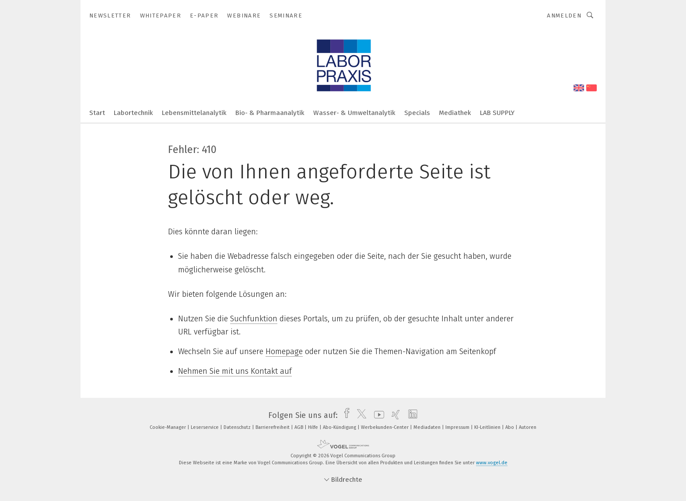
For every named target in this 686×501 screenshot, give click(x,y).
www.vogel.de (492, 463)
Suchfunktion (253, 319)
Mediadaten (427, 427)
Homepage (284, 351)
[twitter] (359, 415)
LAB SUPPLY (497, 113)
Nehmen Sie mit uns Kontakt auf (235, 371)
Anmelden (564, 15)
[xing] (393, 415)
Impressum (458, 427)
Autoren (527, 427)
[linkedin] (410, 415)
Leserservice (205, 427)
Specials (417, 113)
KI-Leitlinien (488, 427)
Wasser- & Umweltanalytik (354, 113)
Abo (510, 427)
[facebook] (344, 415)
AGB (299, 427)
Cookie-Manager (168, 427)
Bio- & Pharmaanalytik (269, 113)
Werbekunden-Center (385, 427)
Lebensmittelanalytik (194, 113)
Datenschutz (238, 427)
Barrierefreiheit (273, 427)
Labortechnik (133, 113)
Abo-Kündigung (340, 427)
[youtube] (377, 415)
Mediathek (455, 113)
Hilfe (313, 427)
